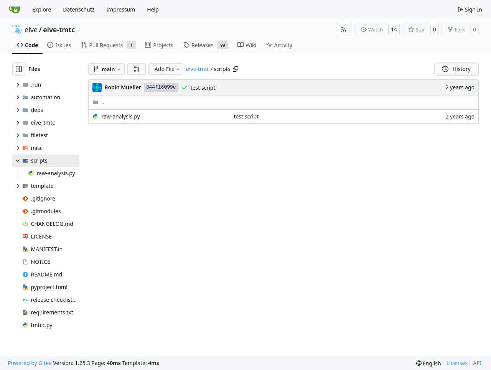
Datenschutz (78, 9)
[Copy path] (235, 69)
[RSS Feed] (344, 29)
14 (394, 29)
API (477, 363)
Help (153, 9)
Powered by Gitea (30, 363)
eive (31, 29)
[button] (136, 69)
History (456, 68)
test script (203, 87)
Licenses (457, 363)
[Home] (14, 9)
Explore (41, 9)
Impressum (120, 9)
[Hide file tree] (18, 69)
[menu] (428, 363)
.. (98, 102)
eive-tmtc (59, 29)
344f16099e (161, 87)
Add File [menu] (168, 68)
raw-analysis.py (120, 116)
